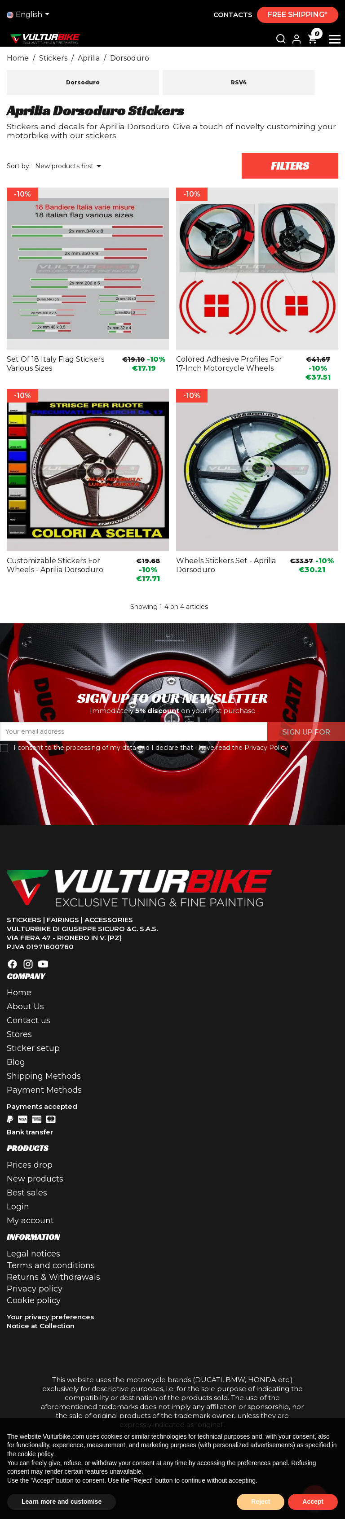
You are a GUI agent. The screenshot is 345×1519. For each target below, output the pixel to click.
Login (18, 1207)
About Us (25, 1006)
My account (30, 1221)
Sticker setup (33, 1048)
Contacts (232, 14)
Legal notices (33, 1254)
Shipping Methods (44, 1076)
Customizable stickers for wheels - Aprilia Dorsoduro (55, 565)
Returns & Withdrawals (53, 1277)
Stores (19, 1034)
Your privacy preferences (50, 1317)
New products (35, 1179)
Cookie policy (34, 1300)
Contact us (28, 1020)
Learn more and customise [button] (62, 1501)
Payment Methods (44, 1090)
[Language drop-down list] (30, 14)
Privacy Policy (266, 748)
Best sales (27, 1193)
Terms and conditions (51, 1265)
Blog (16, 1062)
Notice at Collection (41, 1326)
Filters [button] (290, 166)
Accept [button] (312, 1501)
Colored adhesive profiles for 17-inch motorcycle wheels (229, 363)
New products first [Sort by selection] (69, 166)
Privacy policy (34, 1289)
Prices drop (30, 1165)
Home (19, 993)
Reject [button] (260, 1501)
